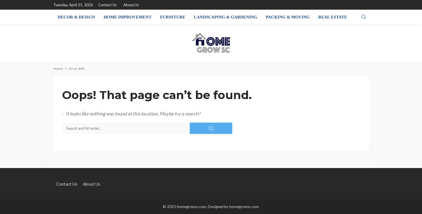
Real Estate (332, 17)
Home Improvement (128, 17)
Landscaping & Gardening (225, 17)
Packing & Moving (288, 17)
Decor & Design (76, 17)
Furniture (172, 17)
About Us (131, 5)
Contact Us (107, 5)
